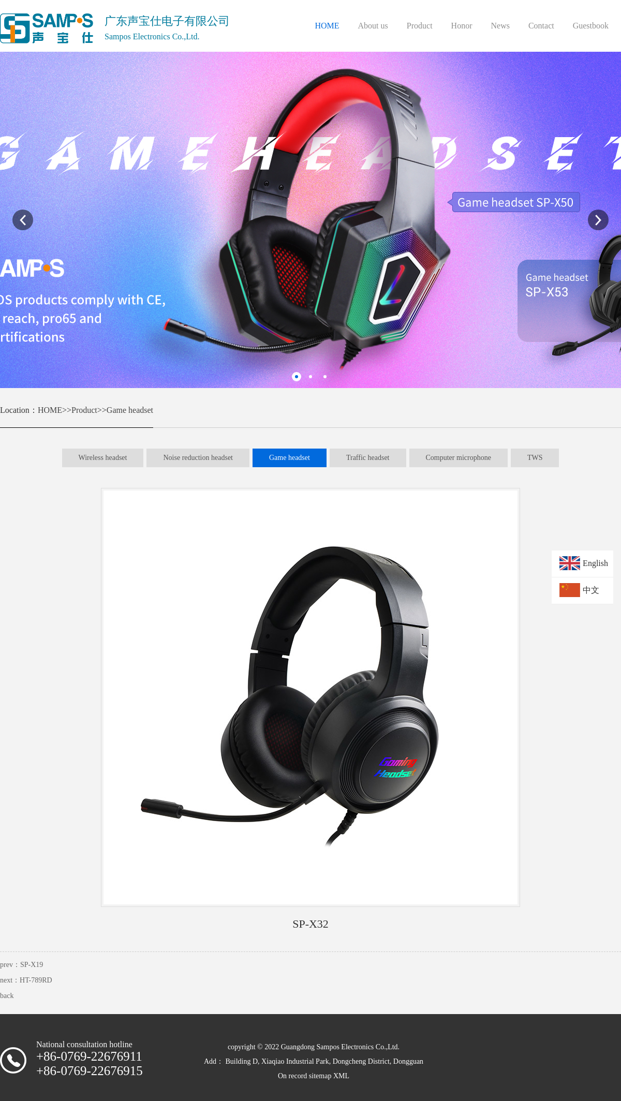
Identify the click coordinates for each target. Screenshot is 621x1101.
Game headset (130, 410)
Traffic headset (368, 458)
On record (293, 1076)
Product (84, 410)
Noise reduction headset (198, 458)
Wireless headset (103, 458)
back (6, 996)
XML (341, 1076)
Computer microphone (458, 458)
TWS (535, 458)
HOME (50, 410)
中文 (591, 590)
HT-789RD (36, 980)
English (595, 563)
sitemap (320, 1076)
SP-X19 (31, 965)
